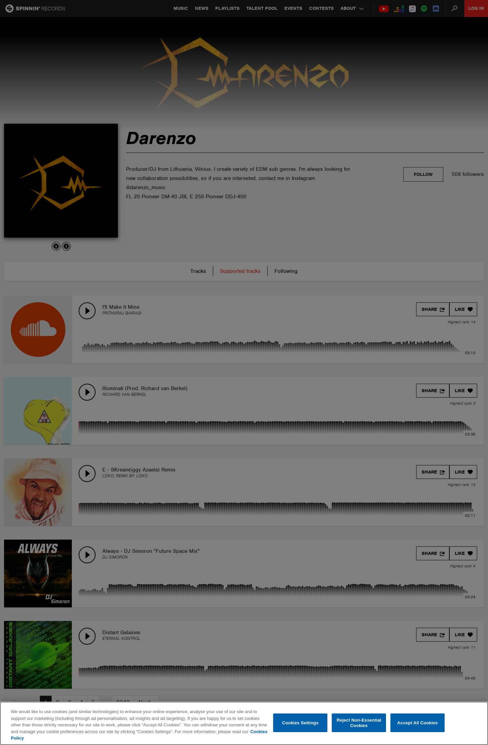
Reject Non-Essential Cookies (359, 723)
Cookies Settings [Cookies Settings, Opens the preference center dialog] (300, 722)
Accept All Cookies (417, 722)
